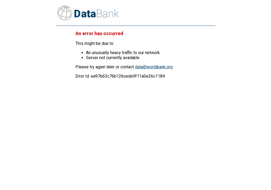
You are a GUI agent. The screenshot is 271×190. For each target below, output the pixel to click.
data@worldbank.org (154, 66)
